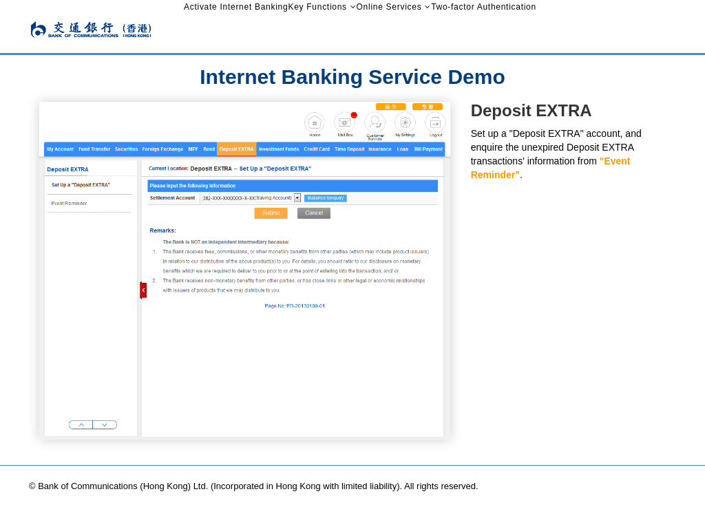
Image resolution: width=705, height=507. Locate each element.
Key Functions (317, 7)
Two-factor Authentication (483, 7)
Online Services (389, 7)
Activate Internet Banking (236, 7)
